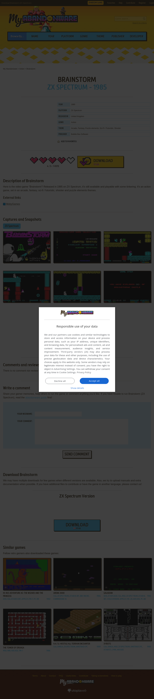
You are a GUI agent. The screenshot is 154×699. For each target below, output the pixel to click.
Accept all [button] (94, 380)
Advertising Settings (64, 368)
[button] (77, 388)
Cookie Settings (67, 372)
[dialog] (77, 349)
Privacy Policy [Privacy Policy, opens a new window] (84, 372)
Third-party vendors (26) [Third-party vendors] (74, 351)
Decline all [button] (60, 380)
